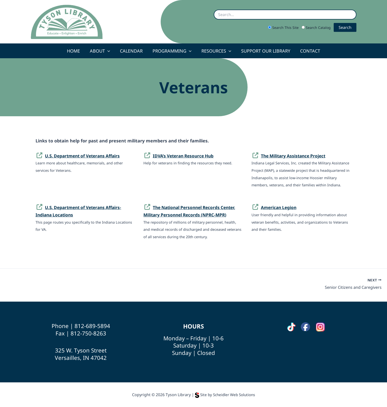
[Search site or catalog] (285, 14)
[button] (109, 50)
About (102, 50)
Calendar (132, 51)
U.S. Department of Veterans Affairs (85, 156)
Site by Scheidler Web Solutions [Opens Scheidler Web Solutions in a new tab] (225, 394)
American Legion (279, 207)
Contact (307, 51)
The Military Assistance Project (295, 156)
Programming (172, 50)
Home (76, 51)
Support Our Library (263, 51)
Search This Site (284, 27)
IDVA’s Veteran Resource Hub (185, 156)
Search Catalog (316, 27)
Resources (215, 50)
